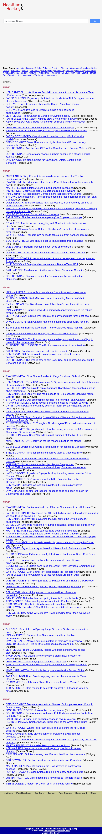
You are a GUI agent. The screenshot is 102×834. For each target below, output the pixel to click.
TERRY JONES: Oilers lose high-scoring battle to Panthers (38, 601)
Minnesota (59, 70)
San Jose (75, 73)
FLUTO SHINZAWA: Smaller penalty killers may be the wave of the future (46, 722)
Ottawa (32, 73)
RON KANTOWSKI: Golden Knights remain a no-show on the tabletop (44, 772)
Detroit (6, 70)
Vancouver (28, 75)
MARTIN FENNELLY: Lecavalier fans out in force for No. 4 (38, 745)
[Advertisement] (51, 813)
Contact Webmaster (54, 828)
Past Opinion (65, 793)
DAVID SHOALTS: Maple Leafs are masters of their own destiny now (44, 641)
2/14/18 (6, 371)
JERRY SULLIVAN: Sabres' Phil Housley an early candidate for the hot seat (47, 316)
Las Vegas (35, 70)
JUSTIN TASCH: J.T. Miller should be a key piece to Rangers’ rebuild (44, 777)
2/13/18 (6, 502)
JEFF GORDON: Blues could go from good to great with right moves (43, 586)
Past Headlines (23, 793)
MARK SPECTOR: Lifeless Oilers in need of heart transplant (39, 188)
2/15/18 (6, 287)
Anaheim (20, 68)
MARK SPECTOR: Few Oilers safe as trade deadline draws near (41, 530)
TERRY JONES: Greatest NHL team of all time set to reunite (39, 783)
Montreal (69, 70)
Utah (19, 75)
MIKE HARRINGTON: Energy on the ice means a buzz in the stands (44, 441)
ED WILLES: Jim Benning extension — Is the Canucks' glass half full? (44, 327)
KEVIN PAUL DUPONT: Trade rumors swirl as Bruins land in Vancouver (45, 121)
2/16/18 (6, 171)
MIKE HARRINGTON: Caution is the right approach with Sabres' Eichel (45, 670)
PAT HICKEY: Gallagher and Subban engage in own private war (41, 719)
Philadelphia (43, 73)
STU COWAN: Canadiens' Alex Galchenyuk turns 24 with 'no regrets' (44, 607)
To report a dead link (34, 828)
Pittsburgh (55, 73)
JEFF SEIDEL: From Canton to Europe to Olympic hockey (38, 115)
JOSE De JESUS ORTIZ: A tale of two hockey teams (35, 710)
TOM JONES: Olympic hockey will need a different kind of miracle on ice (46, 548)
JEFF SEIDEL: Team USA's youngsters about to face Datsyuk (40, 127)
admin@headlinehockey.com (57, 831)
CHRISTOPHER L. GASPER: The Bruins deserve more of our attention (45, 345)
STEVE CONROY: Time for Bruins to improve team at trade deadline (44, 452)
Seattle (85, 73)
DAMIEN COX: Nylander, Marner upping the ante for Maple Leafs (42, 598)
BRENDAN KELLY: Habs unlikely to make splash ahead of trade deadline (46, 130)
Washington (39, 75)
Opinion (51, 793)
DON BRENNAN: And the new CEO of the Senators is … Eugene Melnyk (46, 148)
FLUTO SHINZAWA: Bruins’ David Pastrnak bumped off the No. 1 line (44, 435)
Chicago (64, 68)
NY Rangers (22, 73)
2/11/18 (6, 699)
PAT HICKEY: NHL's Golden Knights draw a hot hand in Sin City (41, 118)
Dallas (94, 68)
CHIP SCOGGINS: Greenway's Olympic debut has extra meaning (42, 333)
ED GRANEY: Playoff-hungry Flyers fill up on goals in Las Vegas (41, 682)
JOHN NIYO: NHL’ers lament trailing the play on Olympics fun (40, 464)
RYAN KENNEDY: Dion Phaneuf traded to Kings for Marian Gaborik (43, 376)
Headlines (8, 793)
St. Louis (66, 73)
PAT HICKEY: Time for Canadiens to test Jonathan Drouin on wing (42, 574)
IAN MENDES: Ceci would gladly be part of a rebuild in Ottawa (40, 191)
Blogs (93, 793)
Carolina (55, 68)
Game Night (81, 793)
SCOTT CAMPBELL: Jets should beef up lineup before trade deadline (44, 240)
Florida (25, 70)
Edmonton (15, 70)
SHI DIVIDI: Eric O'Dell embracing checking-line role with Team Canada (45, 399)
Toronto (11, 75)
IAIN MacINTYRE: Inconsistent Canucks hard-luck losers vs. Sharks (43, 193)
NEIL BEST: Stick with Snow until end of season (32, 214)
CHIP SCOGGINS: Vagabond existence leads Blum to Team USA (42, 264)
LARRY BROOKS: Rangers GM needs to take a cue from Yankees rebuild (47, 235)
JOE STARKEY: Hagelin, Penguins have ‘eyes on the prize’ (38, 246)
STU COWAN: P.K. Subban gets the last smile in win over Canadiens (44, 760)
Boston (29, 68)
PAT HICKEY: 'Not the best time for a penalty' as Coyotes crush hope (44, 217)
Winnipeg (51, 75)
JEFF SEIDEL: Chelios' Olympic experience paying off (36, 661)
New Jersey (90, 70)
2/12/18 (6, 624)
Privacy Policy (70, 828)
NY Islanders (9, 73)
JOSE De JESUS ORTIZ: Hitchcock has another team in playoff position (46, 252)
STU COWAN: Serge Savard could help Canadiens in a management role (46, 664)
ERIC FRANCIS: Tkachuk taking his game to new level (36, 604)
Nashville (79, 70)
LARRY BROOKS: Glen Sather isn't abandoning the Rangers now (42, 571)
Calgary (46, 68)
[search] (45, 21)
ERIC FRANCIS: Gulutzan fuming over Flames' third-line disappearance (45, 754)
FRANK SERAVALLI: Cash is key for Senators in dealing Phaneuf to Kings (47, 402)
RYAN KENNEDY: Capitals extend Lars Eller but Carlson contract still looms (48, 507)
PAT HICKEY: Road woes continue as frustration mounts (37, 351)
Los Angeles (46, 70)
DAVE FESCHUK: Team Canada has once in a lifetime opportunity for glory (47, 321)
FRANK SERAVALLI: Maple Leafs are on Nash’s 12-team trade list (42, 533)
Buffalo (38, 68)
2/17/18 (6, 87)
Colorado (74, 68)
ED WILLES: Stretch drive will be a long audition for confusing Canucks (45, 446)
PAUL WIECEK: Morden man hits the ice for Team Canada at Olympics (45, 270)
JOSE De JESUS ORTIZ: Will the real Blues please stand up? (40, 644)
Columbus (85, 68)
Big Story (39, 793)
